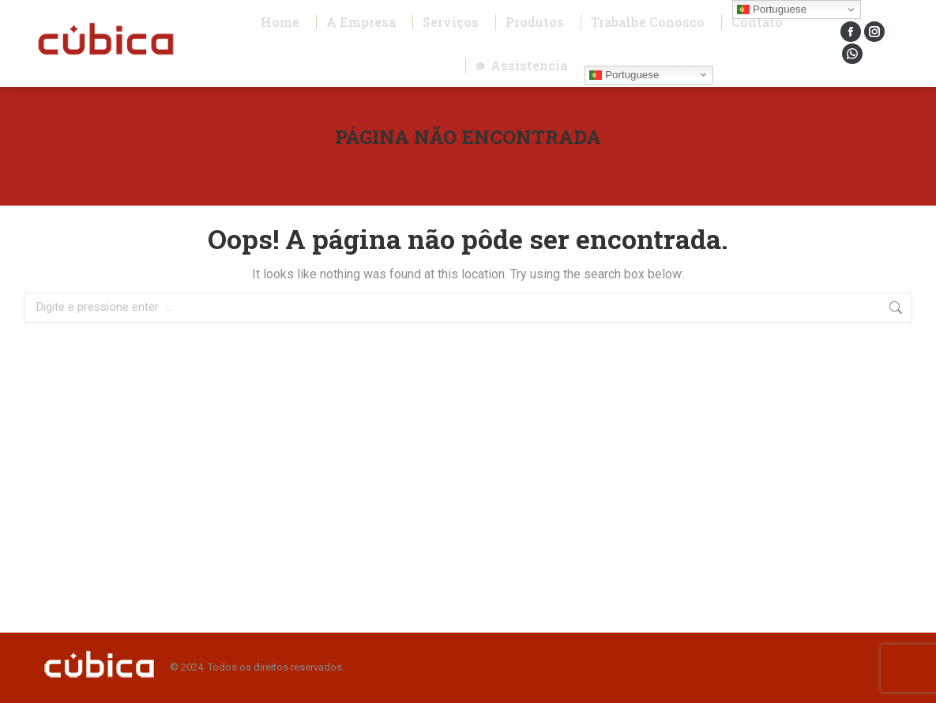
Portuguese (624, 74)
